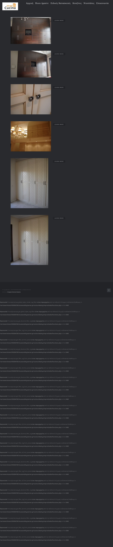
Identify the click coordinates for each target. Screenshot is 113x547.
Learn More (59, 20)
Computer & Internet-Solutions (14, 541)
